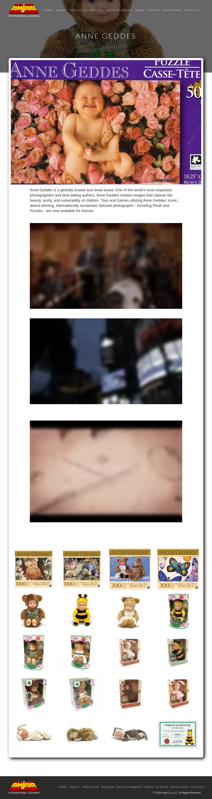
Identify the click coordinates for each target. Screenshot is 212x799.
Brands (96, 10)
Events (154, 10)
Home (48, 10)
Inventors (172, 10)
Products (78, 10)
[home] (24, 11)
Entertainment (119, 10)
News (140, 10)
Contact (191, 10)
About (61, 10)
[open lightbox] (33, 569)
